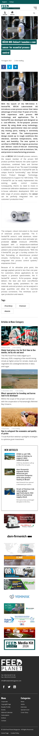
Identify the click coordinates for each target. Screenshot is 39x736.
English (4, 2)
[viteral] (19, 584)
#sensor (22, 306)
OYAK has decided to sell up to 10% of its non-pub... (25, 464)
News (22, 701)
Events (3, 710)
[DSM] (19, 536)
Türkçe (11, 2)
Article (23, 704)
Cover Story (24, 712)
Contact (3, 721)
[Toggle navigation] (35, 8)
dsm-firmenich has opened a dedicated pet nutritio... (24, 483)
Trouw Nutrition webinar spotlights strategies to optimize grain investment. (19, 437)
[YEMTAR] (19, 548)
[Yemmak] (19, 596)
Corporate (4, 701)
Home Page (5, 733)
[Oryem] (19, 572)
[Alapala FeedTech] (19, 521)
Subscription (5, 715)
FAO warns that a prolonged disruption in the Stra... (25, 501)
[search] (34, 13)
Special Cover (25, 710)
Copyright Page (6, 704)
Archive (3, 718)
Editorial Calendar (6, 712)
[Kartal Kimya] (19, 560)
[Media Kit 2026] (19, 644)
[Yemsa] (19, 632)
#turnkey (8, 306)
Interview (24, 707)
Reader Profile (5, 707)
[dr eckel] (19, 608)
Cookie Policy (15, 733)
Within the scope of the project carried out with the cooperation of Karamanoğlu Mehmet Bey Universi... (19, 401)
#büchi (7, 311)
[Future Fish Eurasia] (19, 620)
